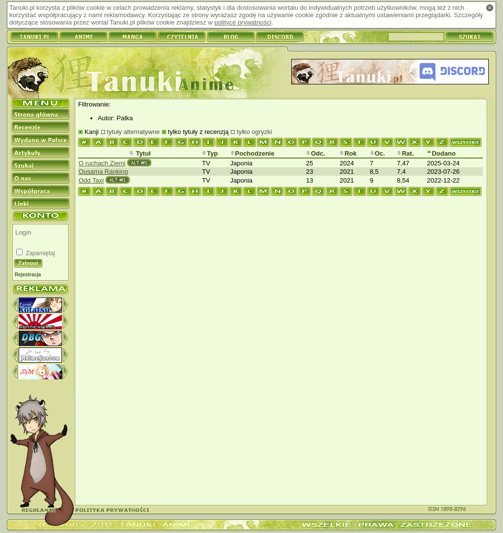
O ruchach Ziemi (102, 163)
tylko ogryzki (254, 131)
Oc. (377, 153)
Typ (210, 153)
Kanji (91, 131)
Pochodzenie (252, 153)
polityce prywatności (242, 22)
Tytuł (140, 153)
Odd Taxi (91, 180)
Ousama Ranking (103, 171)
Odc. (315, 153)
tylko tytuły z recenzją (198, 131)
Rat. (405, 153)
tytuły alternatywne (133, 131)
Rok (348, 153)
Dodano (441, 153)
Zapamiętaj (39, 253)
